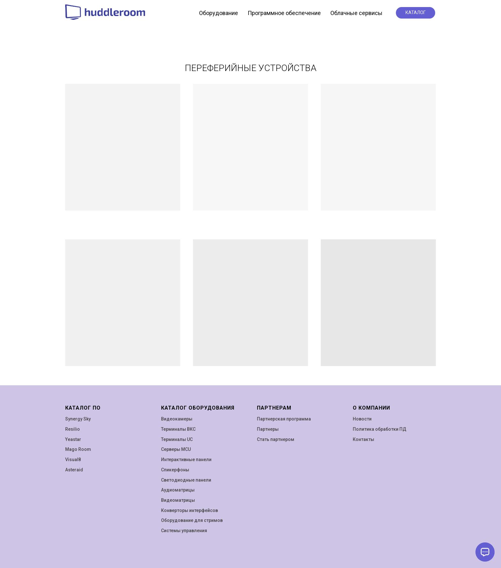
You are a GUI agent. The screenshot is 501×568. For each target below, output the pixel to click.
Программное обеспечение (284, 13)
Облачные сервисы (356, 13)
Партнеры (268, 429)
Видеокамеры (176, 418)
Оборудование (218, 13)
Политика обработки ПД (379, 429)
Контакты (363, 439)
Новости (362, 418)
